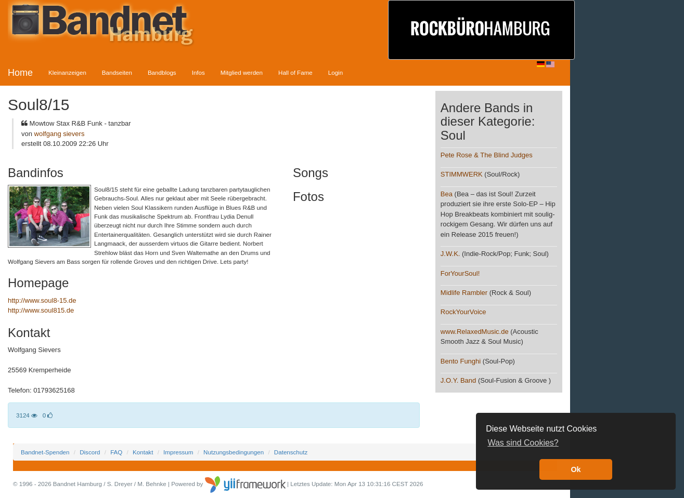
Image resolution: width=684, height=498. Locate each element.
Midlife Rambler (464, 293)
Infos (198, 72)
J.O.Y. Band (458, 380)
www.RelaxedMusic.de (475, 331)
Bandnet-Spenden (45, 452)
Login (335, 72)
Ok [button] (575, 469)
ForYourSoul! (460, 273)
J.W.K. (450, 254)
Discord (90, 452)
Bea (447, 194)
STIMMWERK (462, 174)
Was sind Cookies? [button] (522, 442)
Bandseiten (117, 72)
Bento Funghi (461, 361)
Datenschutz (290, 452)
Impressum (178, 452)
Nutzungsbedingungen (233, 452)
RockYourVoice (463, 312)
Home (20, 73)
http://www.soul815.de (41, 310)
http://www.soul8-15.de (42, 300)
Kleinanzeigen (67, 72)
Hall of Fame (295, 72)
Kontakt (143, 452)
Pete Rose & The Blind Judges (487, 155)
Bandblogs (162, 72)
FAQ (116, 452)
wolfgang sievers (59, 134)
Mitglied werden (242, 72)
